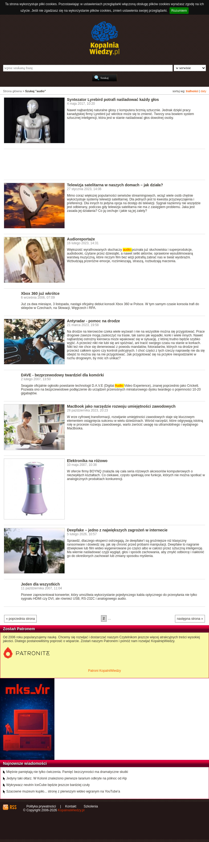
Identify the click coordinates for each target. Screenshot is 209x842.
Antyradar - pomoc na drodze (93, 321)
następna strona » (190, 619)
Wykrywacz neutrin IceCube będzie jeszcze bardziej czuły (48, 785)
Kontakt (70, 806)
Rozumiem (179, 11)
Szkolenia (91, 806)
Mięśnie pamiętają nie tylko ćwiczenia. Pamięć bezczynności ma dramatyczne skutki (67, 772)
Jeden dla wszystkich (40, 584)
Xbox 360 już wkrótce (40, 293)
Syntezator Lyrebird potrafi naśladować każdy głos (113, 99)
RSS (13, 807)
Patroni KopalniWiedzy (104, 671)
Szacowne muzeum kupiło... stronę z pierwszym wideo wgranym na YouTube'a (63, 791)
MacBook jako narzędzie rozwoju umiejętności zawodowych (121, 406)
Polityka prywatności (41, 806)
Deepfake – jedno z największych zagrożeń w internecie (117, 530)
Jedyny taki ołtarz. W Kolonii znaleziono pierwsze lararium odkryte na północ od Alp (66, 778)
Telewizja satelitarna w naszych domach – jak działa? (115, 185)
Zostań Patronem (19, 629)
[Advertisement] (103, 164)
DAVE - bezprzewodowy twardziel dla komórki (62, 375)
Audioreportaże (81, 239)
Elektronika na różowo (87, 461)
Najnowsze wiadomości (25, 763)
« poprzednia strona (20, 619)
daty (203, 91)
